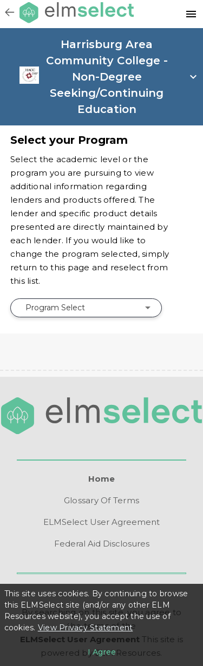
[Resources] (191, 14)
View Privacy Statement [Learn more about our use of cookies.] (85, 627)
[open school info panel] (121, 77)
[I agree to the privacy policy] (102, 652)
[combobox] (86, 308)
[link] (28, 81)
